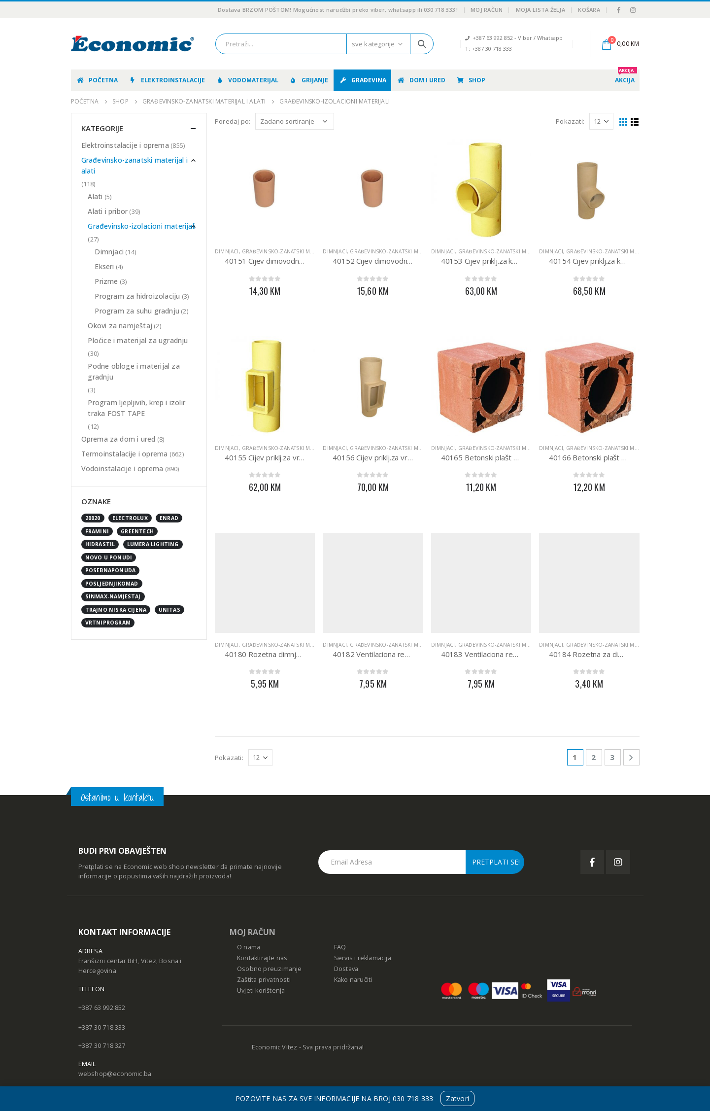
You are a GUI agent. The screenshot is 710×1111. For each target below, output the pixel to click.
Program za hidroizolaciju (137, 296)
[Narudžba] (294, 121)
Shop (470, 80)
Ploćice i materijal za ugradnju (138, 340)
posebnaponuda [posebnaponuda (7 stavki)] (110, 570)
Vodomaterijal (246, 80)
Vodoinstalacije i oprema (122, 468)
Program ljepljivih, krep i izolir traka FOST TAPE (136, 408)
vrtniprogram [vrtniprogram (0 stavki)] (108, 622)
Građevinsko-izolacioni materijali (142, 226)
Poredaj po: (232, 121)
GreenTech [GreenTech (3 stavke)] (137, 531)
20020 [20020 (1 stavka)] (93, 518)
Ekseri (104, 266)
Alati (95, 196)
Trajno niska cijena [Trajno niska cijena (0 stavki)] (116, 609)
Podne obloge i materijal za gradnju (133, 371)
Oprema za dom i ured (118, 439)
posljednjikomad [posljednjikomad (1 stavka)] (111, 583)
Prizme (106, 281)
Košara (589, 9)
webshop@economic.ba (115, 1074)
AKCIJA (626, 76)
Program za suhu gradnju (137, 310)
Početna (97, 80)
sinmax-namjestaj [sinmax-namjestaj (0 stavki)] (113, 596)
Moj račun (487, 9)
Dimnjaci (227, 251)
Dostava (346, 969)
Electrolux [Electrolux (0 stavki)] (130, 518)
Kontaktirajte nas (262, 958)
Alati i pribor (108, 211)
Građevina (362, 80)
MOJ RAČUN (252, 932)
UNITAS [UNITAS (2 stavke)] (169, 609)
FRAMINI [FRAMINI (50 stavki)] (97, 531)
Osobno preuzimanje (269, 969)
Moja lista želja (540, 9)
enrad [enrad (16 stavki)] (169, 518)
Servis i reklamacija (362, 958)
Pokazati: (570, 121)
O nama (248, 947)
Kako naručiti (353, 979)
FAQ (340, 947)
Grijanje (308, 80)
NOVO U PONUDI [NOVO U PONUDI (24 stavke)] (109, 557)
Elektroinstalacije (166, 80)
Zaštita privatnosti (264, 979)
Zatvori (457, 1098)
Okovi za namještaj (120, 325)
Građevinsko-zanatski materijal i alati (295, 251)
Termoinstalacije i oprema (124, 453)
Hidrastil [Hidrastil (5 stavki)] (100, 544)
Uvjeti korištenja (261, 990)
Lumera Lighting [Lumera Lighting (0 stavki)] (153, 544)
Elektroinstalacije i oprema (125, 145)
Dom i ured (421, 80)
